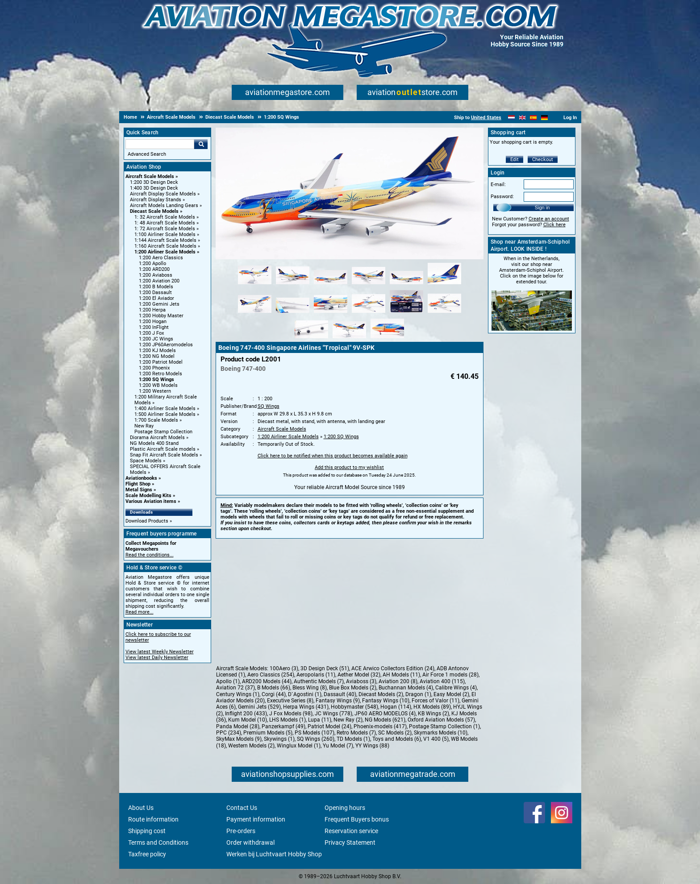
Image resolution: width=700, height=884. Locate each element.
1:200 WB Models (158, 385)
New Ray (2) (347, 720)
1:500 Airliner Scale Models (165, 414)
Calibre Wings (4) (456, 688)
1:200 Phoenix (154, 368)
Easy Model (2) (451, 694)
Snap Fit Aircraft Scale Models (164, 455)
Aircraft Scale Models (149, 176)
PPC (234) (228, 733)
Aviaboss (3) (361, 681)
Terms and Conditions (158, 842)
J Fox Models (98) (290, 713)
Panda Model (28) (237, 726)
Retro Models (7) (356, 733)
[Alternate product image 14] (349, 339)
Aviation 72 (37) (235, 688)
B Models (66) (273, 688)
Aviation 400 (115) (442, 681)
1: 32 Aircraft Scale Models (164, 217)
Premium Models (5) (267, 733)
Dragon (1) (418, 694)
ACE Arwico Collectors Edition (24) (392, 668)
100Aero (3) (284, 668)
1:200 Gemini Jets (159, 304)
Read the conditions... (149, 555)
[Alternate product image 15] (387, 339)
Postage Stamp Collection (163, 432)
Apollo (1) (228, 681)
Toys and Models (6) (396, 739)
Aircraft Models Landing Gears (164, 205)
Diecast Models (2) (380, 694)
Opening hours (345, 807)
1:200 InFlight (154, 327)
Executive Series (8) (290, 700)
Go (201, 144)
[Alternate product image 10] (369, 313)
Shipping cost (147, 830)
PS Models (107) (314, 733)
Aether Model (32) (359, 675)
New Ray (144, 426)
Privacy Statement (350, 842)
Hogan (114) (395, 707)
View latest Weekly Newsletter (159, 652)
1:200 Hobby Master (161, 316)
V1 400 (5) (436, 739)
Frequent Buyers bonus (357, 819)
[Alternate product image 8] (293, 313)
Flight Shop (137, 484)
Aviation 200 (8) (398, 681)
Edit (514, 159)
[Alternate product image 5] (406, 285)
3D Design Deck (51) (324, 668)
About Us (141, 807)
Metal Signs (138, 490)
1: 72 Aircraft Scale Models (164, 229)
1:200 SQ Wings (156, 379)
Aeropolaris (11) (315, 675)
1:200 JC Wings (156, 339)
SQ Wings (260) (315, 739)
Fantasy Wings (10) (385, 700)
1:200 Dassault (155, 292)
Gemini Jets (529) (259, 707)
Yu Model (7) (338, 746)
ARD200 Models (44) (267, 681)
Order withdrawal (250, 842)
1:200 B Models (156, 287)
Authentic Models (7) (319, 681)
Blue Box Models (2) (352, 688)
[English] (522, 117)
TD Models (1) (353, 739)
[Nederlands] (511, 117)
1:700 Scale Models (156, 420)
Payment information (255, 819)
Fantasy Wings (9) (338, 700)
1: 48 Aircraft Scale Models (164, 223)
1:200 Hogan (153, 321)
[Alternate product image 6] (444, 285)
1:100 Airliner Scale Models (165, 234)
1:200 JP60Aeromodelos (166, 345)
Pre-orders (240, 830)
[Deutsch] (544, 117)
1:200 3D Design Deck (154, 182)
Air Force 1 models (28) (450, 675)
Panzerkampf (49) (283, 726)
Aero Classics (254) (270, 675)
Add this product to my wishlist (349, 467)
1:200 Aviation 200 (159, 281)
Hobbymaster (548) (354, 707)
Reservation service (351, 830)
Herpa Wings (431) (306, 707)
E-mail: (498, 184)
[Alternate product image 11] (406, 313)
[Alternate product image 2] (293, 285)
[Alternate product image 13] (311, 339)
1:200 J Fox (151, 333)
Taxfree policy (147, 854)
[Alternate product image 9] (331, 313)
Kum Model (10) (247, 720)
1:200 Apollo (152, 263)
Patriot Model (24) (329, 726)
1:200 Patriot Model (161, 362)
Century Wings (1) (237, 694)
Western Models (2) (251, 746)
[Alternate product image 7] (255, 313)
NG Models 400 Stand (154, 443)
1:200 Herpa (152, 310)
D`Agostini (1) (304, 694)
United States (486, 117)
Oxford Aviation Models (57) (441, 720)
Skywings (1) (279, 739)
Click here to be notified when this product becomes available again (333, 456)
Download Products (146, 521)
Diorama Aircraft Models (157, 437)
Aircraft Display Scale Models (163, 194)
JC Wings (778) (333, 713)
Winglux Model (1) (299, 746)
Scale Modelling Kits (148, 495)
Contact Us (241, 807)
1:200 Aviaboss (155, 275)
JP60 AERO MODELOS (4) (385, 713)
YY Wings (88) (372, 746)
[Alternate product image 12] (444, 313)
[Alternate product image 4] (369, 285)
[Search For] (159, 144)
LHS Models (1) (287, 720)
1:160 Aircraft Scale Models (165, 246)
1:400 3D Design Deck (154, 188)
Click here (554, 225)
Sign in (542, 207)
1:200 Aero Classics (161, 258)
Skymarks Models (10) (440, 733)
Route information (153, 819)
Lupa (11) (319, 720)
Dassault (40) (340, 694)
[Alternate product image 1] (255, 285)
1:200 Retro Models (160, 374)
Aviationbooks (141, 478)
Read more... (139, 612)
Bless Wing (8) (309, 688)
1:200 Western (155, 391)
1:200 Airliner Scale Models (165, 252)
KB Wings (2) (433, 713)
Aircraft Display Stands (155, 200)
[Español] (533, 117)
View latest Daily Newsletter (156, 657)
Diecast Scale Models (154, 211)
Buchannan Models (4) (406, 688)
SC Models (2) (395, 733)
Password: (502, 196)
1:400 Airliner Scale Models (165, 408)
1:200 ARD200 (154, 269)
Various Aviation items (150, 501)
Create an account (549, 219)
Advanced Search (147, 154)
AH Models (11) (401, 675)
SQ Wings (268, 406)
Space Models (146, 461)
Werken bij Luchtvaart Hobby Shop (274, 854)
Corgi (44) (274, 694)
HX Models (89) (432, 707)
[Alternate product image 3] (331, 285)
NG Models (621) (385, 720)
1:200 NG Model (157, 356)
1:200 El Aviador (156, 298)
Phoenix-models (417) (380, 726)
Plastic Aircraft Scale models (163, 449)
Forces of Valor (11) (435, 700)
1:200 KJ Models (157, 350)
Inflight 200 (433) (246, 713)
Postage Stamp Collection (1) (444, 726)
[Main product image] (349, 257)
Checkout (542, 159)
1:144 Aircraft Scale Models (165, 240)
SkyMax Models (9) (239, 739)
